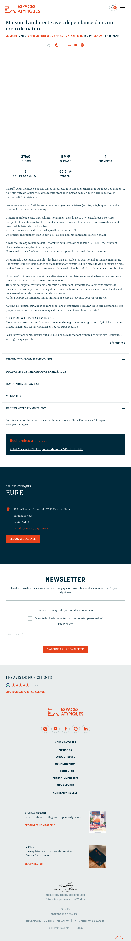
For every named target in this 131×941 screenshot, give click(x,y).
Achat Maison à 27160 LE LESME (62, 449)
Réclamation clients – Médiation (47, 920)
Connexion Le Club (65, 792)
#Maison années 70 (40, 36)
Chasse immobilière (66, 778)
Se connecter (34, 863)
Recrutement (65, 771)
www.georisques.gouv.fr (18, 424)
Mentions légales (93, 920)
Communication (65, 764)
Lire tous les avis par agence (25, 692)
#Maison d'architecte (68, 36)
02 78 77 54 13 (21, 522)
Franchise (65, 749)
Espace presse (65, 757)
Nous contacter (65, 742)
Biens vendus (65, 785)
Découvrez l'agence (23, 539)
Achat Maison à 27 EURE (25, 449)
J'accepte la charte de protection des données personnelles (68, 618)
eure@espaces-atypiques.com (31, 528)
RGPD (77, 920)
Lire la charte (65, 624)
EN (68, 909)
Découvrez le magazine (40, 825)
